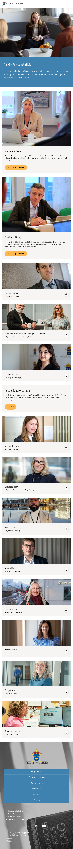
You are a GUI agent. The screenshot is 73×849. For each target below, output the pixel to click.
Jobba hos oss (36, 789)
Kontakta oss (11, 838)
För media (36, 795)
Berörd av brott (36, 783)
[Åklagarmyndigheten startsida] (13, 3)
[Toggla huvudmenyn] (68, 4)
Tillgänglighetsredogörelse (16, 835)
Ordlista (9, 841)
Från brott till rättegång (36, 777)
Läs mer (11, 407)
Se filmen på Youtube (16, 167)
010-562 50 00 (18, 819)
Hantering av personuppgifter (17, 833)
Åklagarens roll (36, 772)
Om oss (37, 800)
